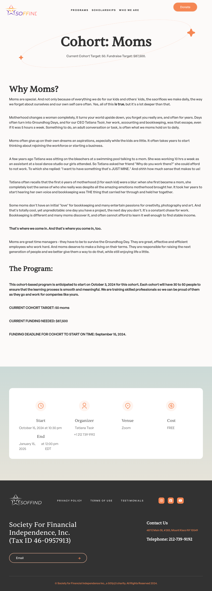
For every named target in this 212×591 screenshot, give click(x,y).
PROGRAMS (79, 10)
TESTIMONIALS (132, 500)
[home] (19, 9)
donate (185, 7)
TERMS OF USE (101, 500)
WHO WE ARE (129, 10)
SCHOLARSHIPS (104, 10)
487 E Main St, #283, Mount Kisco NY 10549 (172, 530)
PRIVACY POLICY (69, 500)
